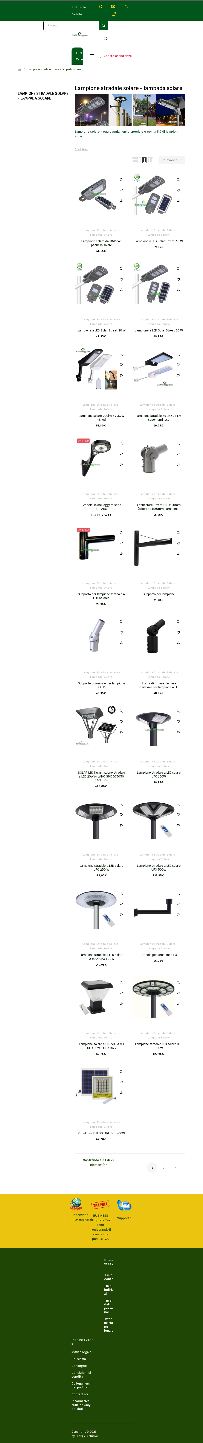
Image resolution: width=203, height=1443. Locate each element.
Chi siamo (79, 1359)
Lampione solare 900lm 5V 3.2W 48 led (101, 418)
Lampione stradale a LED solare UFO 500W (159, 867)
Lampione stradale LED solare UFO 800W (159, 1046)
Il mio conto (79, 7)
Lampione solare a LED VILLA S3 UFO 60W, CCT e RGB (101, 1046)
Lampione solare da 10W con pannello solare (101, 243)
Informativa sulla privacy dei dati (81, 1405)
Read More (81, 149)
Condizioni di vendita (81, 1375)
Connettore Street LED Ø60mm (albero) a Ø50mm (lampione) (159, 507)
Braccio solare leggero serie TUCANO (101, 507)
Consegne (79, 1366)
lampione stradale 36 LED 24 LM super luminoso (159, 418)
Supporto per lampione (159, 594)
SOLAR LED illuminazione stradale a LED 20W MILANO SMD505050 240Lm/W (101, 776)
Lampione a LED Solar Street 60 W (159, 330)
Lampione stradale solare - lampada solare (43, 96)
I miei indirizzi (109, 1290)
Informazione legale (108, 1325)
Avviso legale (82, 1352)
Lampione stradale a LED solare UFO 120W (159, 774)
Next (175, 1167)
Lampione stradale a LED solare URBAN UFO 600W (101, 957)
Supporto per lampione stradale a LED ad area (101, 596)
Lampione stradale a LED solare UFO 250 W (101, 867)
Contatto (77, 14)
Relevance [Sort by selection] (173, 160)
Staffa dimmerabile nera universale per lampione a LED (159, 685)
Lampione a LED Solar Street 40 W (159, 241)
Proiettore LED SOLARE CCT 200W (101, 1133)
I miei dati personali (108, 1306)
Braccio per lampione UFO (159, 955)
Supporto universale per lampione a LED (101, 685)
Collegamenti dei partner (82, 1385)
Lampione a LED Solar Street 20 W (101, 330)
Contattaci (80, 1394)
